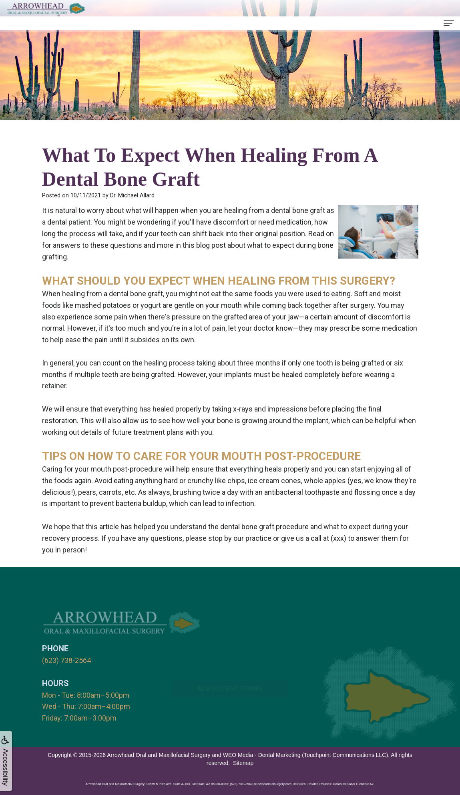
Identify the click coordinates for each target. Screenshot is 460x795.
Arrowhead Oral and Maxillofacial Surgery (158, 755)
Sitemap (243, 763)
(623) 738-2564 (66, 660)
